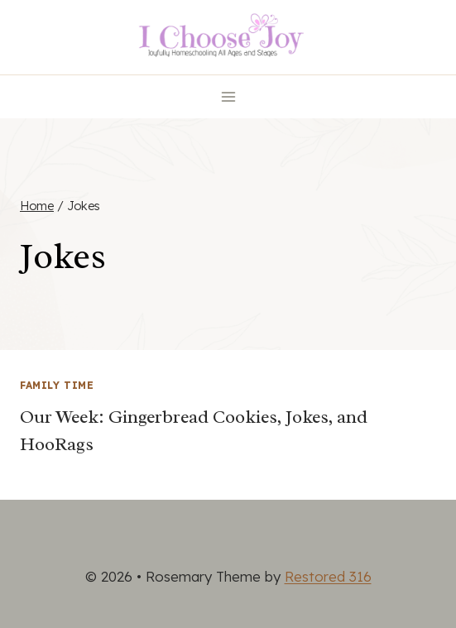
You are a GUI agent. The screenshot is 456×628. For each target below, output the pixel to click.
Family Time (57, 385)
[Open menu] (228, 96)
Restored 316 (328, 576)
